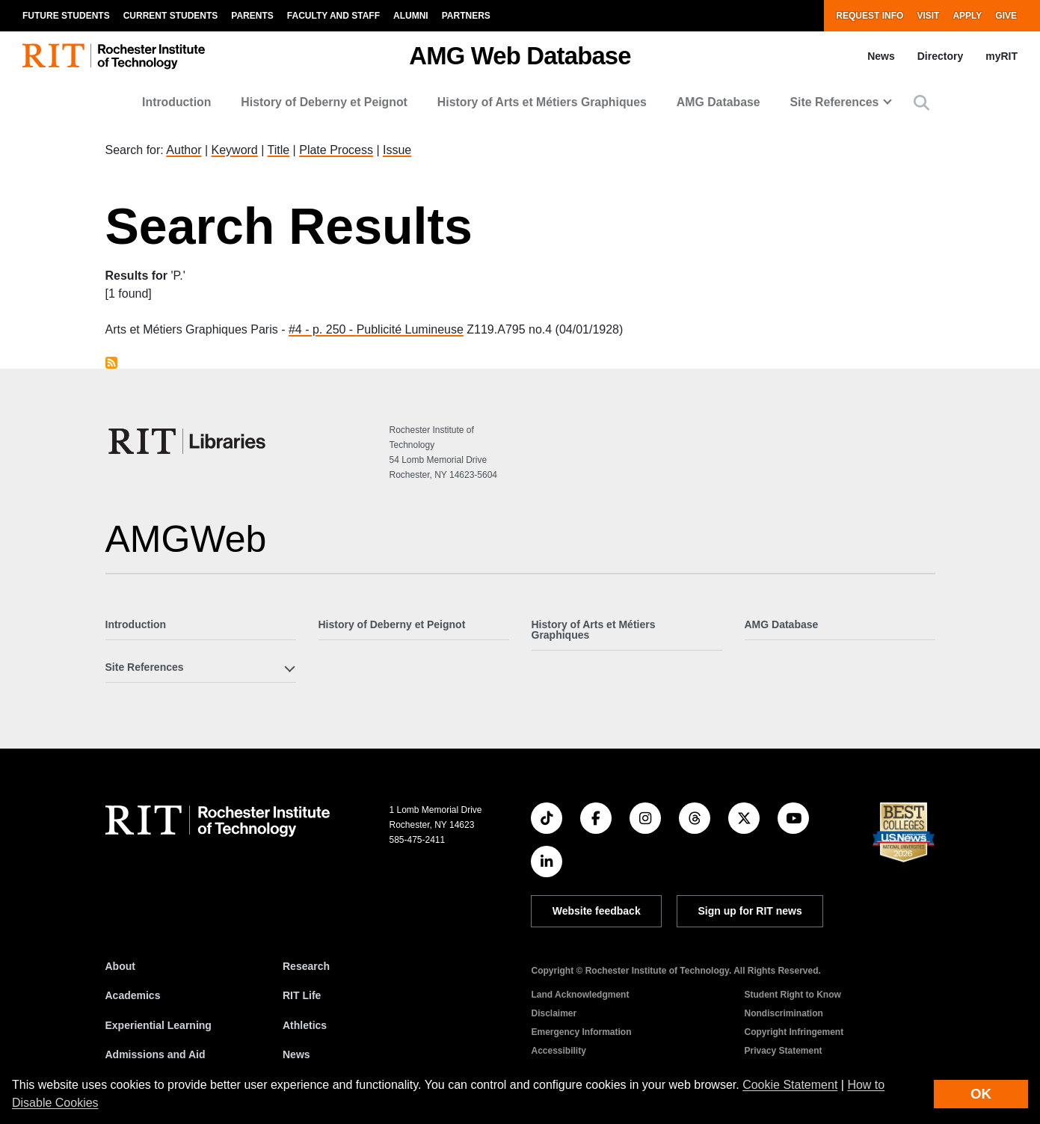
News (881, 56)
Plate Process (336, 150)
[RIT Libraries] (188, 441)
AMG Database (718, 102)
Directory (940, 56)
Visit (928, 15)
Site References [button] (834, 102)
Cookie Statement (789, 1084)
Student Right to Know (792, 994)
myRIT (1001, 56)
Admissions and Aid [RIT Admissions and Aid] (155, 1054)
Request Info (869, 15)
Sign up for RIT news (750, 911)
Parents (252, 15)
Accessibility (558, 1050)
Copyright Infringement (793, 1032)
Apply (967, 15)
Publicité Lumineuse (410, 329)
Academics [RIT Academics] (133, 995)
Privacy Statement (783, 1050)
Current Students (170, 15)
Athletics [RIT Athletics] (305, 1025)
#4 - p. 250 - (323, 329)
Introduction (176, 102)
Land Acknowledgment (580, 994)
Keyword (235, 150)
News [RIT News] (296, 1054)
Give (1006, 15)
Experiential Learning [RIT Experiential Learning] (158, 1025)
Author (183, 150)
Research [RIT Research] (306, 966)
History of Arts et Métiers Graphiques (542, 102)
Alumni (410, 15)
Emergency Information (581, 1032)
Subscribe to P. (111, 363)
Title (279, 150)
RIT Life (302, 995)
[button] (921, 102)
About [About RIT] (120, 966)
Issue (397, 150)
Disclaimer (553, 1013)
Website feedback (597, 911)
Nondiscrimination (783, 1013)
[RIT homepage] (113, 56)
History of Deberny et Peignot (324, 102)
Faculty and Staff (333, 15)
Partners (466, 15)
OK (980, 1094)
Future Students (66, 15)
